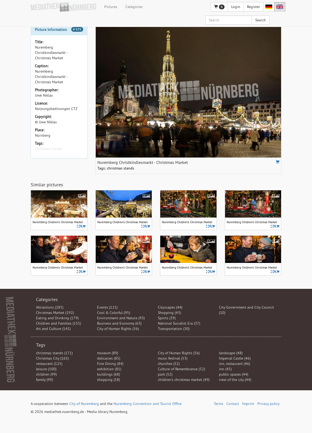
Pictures (110, 6)
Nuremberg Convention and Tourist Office (148, 403)
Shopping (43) (169, 312)
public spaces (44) (233, 374)
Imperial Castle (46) (235, 358)
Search (260, 20)
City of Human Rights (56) (118, 328)
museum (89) (107, 353)
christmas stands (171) (54, 353)
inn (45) (225, 369)
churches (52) (169, 363)
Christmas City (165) (52, 358)
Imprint (248, 403)
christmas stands (48, 148)
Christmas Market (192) (55, 312)
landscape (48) (231, 353)
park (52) (165, 374)
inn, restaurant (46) (234, 363)
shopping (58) (108, 379)
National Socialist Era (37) (179, 323)
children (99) (46, 374)
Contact (232, 403)
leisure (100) (46, 369)
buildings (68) (108, 374)
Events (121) (107, 307)
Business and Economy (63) (119, 323)
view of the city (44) (235, 379)
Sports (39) (167, 318)
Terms (218, 403)
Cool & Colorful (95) (113, 312)
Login (235, 6)
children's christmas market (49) (184, 379)
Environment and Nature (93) (121, 318)
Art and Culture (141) (53, 328)
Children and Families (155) (58, 323)
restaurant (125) (49, 363)
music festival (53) (172, 358)
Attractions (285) (49, 307)
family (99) (44, 379)
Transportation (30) (174, 328)
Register (253, 6)
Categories (134, 6)
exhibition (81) (109, 369)
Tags (40, 345)
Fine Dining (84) (110, 363)
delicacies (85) (108, 358)
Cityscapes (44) (170, 307)
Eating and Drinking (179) (57, 318)
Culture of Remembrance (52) (181, 369)
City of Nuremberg (84, 403)
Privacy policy (268, 403)
